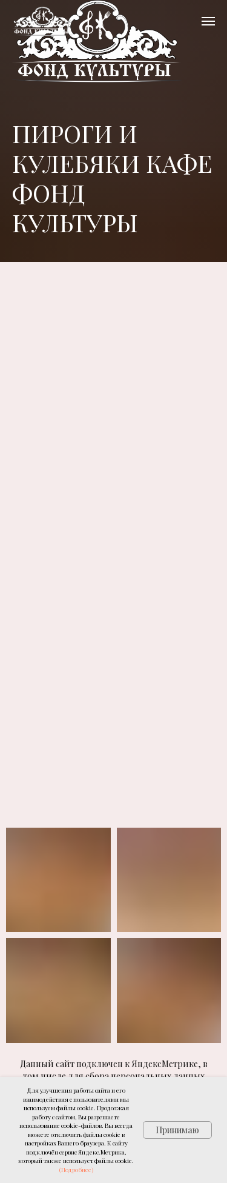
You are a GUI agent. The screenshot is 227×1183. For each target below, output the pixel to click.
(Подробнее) (76, 1169)
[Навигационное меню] (208, 21)
